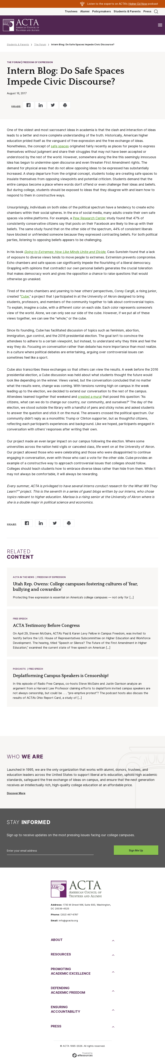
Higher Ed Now (137, 3)
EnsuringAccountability (65, 1010)
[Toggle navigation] (160, 25)
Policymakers (101, 11)
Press (147, 11)
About (57, 941)
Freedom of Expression (51, 577)
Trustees (71, 11)
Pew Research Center (89, 218)
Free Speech (20, 619)
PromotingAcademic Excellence (71, 972)
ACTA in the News (23, 577)
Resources (61, 955)
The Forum (40, 44)
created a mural (90, 397)
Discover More (16, 794)
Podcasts (19, 669)
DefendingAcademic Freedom (68, 991)
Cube (25, 296)
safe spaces (60, 146)
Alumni (84, 11)
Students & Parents (127, 11)
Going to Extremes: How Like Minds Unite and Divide (64, 252)
